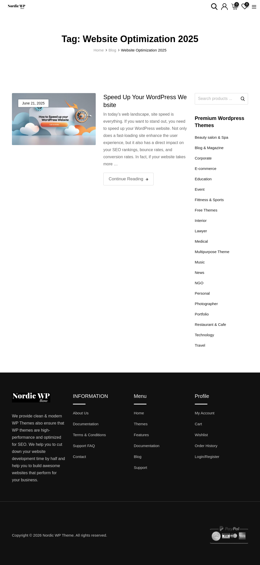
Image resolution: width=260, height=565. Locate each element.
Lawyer (201, 231)
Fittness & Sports (209, 200)
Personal (202, 293)
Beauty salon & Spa (211, 137)
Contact (79, 456)
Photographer (206, 304)
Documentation (86, 424)
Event (199, 189)
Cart (198, 424)
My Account (205, 413)
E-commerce (205, 168)
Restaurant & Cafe (210, 324)
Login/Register (207, 456)
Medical (201, 241)
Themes (141, 424)
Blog (137, 456)
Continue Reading (128, 178)
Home (139, 413)
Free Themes (206, 210)
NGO (199, 283)
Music (200, 262)
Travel (200, 345)
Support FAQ (84, 446)
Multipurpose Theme (212, 252)
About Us (81, 413)
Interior (201, 220)
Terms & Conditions (89, 435)
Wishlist (201, 435)
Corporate (203, 158)
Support (140, 467)
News (199, 272)
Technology (204, 335)
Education (203, 179)
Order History (206, 446)
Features (141, 435)
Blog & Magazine (209, 148)
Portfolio (202, 314)
